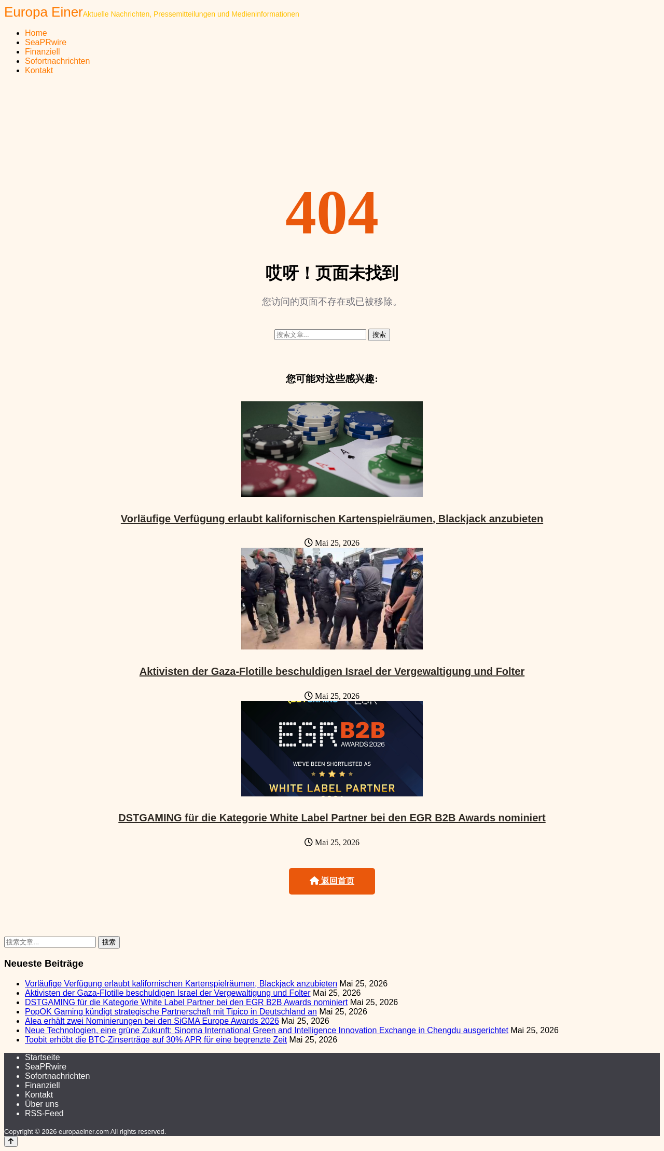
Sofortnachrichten (57, 61)
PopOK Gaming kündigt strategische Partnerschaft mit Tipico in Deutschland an (171, 1011)
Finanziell (42, 51)
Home (36, 33)
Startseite (42, 1057)
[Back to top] (11, 1141)
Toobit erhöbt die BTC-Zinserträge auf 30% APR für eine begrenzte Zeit (156, 1039)
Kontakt (39, 70)
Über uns (42, 1104)
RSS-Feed (44, 1113)
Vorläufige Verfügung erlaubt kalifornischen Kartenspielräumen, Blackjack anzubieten (332, 518)
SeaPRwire (45, 42)
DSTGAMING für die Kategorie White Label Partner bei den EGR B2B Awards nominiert (331, 817)
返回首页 (332, 880)
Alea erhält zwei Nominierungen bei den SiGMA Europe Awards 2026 (152, 1021)
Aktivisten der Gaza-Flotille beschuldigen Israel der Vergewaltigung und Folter (332, 671)
